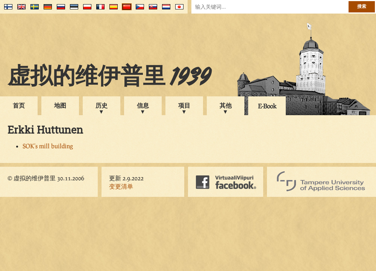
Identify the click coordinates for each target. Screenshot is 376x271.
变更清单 (121, 186)
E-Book (267, 106)
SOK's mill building (48, 145)
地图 (60, 105)
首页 (19, 105)
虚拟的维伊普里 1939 (109, 77)
